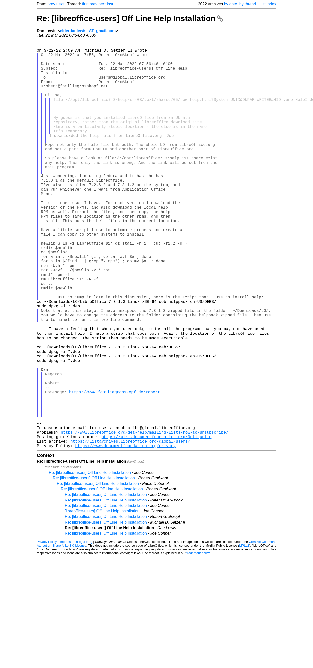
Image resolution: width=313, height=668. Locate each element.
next (60, 4)
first (85, 4)
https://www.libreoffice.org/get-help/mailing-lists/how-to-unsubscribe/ (144, 518)
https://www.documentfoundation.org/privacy (125, 534)
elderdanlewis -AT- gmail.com (88, 31)
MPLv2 (244, 634)
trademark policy (197, 642)
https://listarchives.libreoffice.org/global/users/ (130, 529)
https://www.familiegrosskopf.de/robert (114, 469)
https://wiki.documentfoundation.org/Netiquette (157, 523)
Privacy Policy (47, 631)
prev (51, 4)
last (110, 4)
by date (230, 4)
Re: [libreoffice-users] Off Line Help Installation (130, 18)
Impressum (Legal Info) (75, 631)
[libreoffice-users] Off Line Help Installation (102, 600)
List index (267, 4)
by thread (247, 4)
